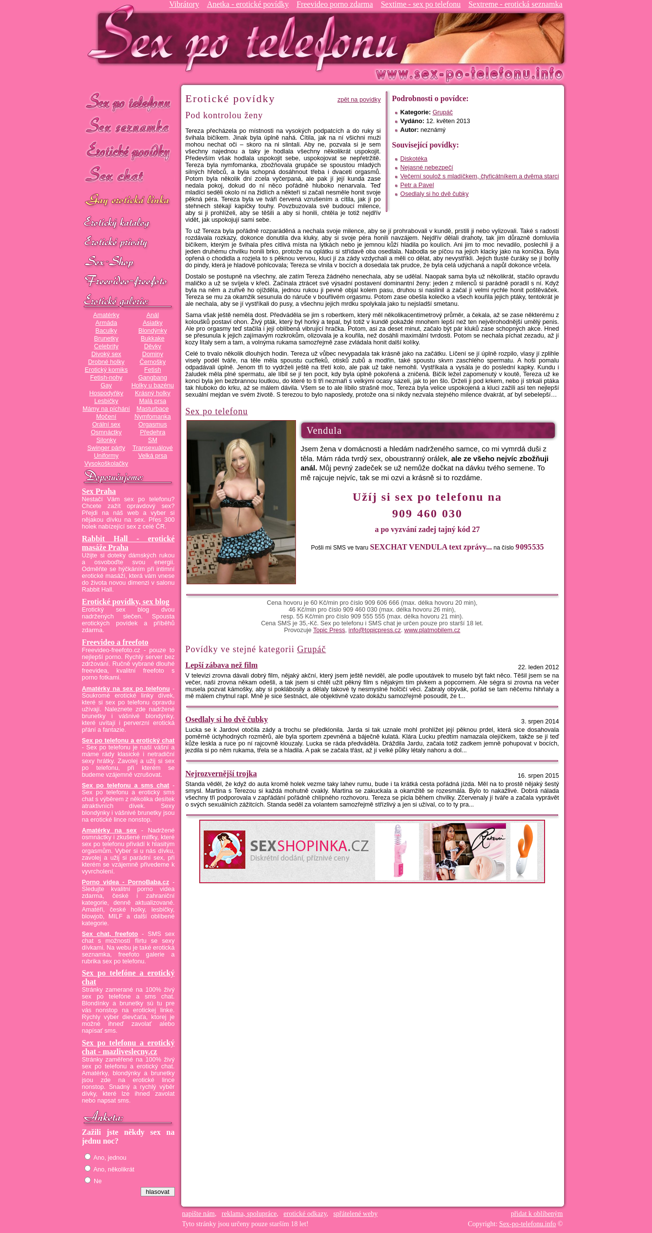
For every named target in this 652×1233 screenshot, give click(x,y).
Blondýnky (152, 330)
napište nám (198, 1213)
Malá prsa (153, 401)
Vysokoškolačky (106, 463)
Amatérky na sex (109, 830)
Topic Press (329, 630)
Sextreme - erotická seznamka (515, 4)
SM (152, 440)
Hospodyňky (106, 393)
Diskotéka (414, 158)
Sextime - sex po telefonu (421, 4)
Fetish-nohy (106, 377)
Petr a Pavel (417, 185)
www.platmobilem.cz (432, 630)
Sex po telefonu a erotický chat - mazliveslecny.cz (128, 1047)
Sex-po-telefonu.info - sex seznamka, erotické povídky (247, 38)
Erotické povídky (128, 151)
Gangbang (152, 377)
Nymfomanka (152, 416)
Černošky (153, 362)
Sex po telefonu (128, 101)
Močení (106, 416)
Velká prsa (152, 455)
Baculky (106, 330)
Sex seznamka (128, 126)
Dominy (152, 354)
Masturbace (152, 408)
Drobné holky (106, 362)
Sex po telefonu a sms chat (125, 785)
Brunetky (106, 338)
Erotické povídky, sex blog (125, 601)
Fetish (152, 369)
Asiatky (153, 322)
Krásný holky (152, 393)
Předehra (152, 432)
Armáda (106, 322)
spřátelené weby (356, 1213)
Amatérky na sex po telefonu (126, 688)
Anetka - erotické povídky (248, 4)
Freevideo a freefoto (115, 642)
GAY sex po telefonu (128, 201)
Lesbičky (106, 401)
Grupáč (443, 112)
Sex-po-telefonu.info (527, 1224)
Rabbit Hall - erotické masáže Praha (128, 543)
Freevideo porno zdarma (334, 4)
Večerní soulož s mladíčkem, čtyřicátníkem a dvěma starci (479, 176)
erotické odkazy (305, 1213)
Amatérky (106, 315)
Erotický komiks (106, 369)
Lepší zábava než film (222, 665)
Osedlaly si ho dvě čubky (434, 194)
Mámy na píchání (106, 408)
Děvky (152, 346)
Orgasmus (152, 424)
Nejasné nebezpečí (426, 167)
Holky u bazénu (152, 385)
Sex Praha (99, 491)
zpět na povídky (359, 99)
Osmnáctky (106, 432)
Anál (153, 315)
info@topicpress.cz (375, 630)
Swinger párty (106, 448)
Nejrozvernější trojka (221, 773)
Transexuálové (152, 448)
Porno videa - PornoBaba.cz (125, 882)
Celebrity (106, 346)
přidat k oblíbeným (537, 1213)
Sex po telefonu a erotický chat (128, 740)
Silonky (106, 440)
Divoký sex (106, 354)
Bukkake (153, 338)
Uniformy (106, 455)
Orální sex (106, 424)
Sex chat (128, 176)
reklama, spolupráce (249, 1213)
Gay (106, 385)
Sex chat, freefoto (110, 934)
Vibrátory (184, 4)
